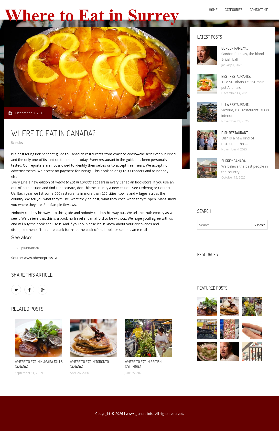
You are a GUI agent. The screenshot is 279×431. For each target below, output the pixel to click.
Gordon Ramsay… (234, 48)
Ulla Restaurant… (235, 104)
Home (213, 9)
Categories (233, 9)
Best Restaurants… (236, 76)
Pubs (19, 142)
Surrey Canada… (234, 161)
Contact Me (259, 9)
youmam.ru (30, 247)
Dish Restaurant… (235, 132)
